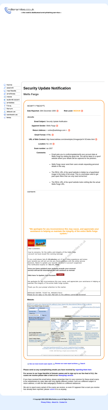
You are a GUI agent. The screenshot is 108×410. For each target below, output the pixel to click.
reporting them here (83, 370)
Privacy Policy (46, 402)
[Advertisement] (32, 48)
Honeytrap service (65, 375)
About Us (55, 402)
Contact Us (63, 402)
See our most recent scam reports (40, 364)
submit (52, 389)
